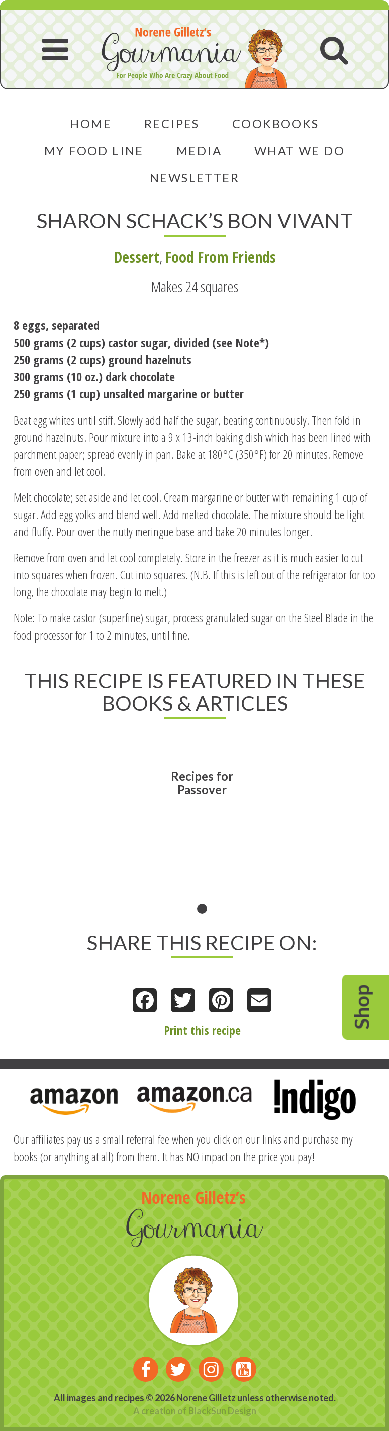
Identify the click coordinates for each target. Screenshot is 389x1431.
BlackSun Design (222, 1410)
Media (199, 150)
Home (91, 123)
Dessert (136, 257)
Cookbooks (275, 123)
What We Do (299, 150)
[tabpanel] (202, 824)
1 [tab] (202, 909)
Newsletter (194, 177)
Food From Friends (220, 257)
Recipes (172, 123)
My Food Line (94, 150)
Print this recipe (202, 1029)
